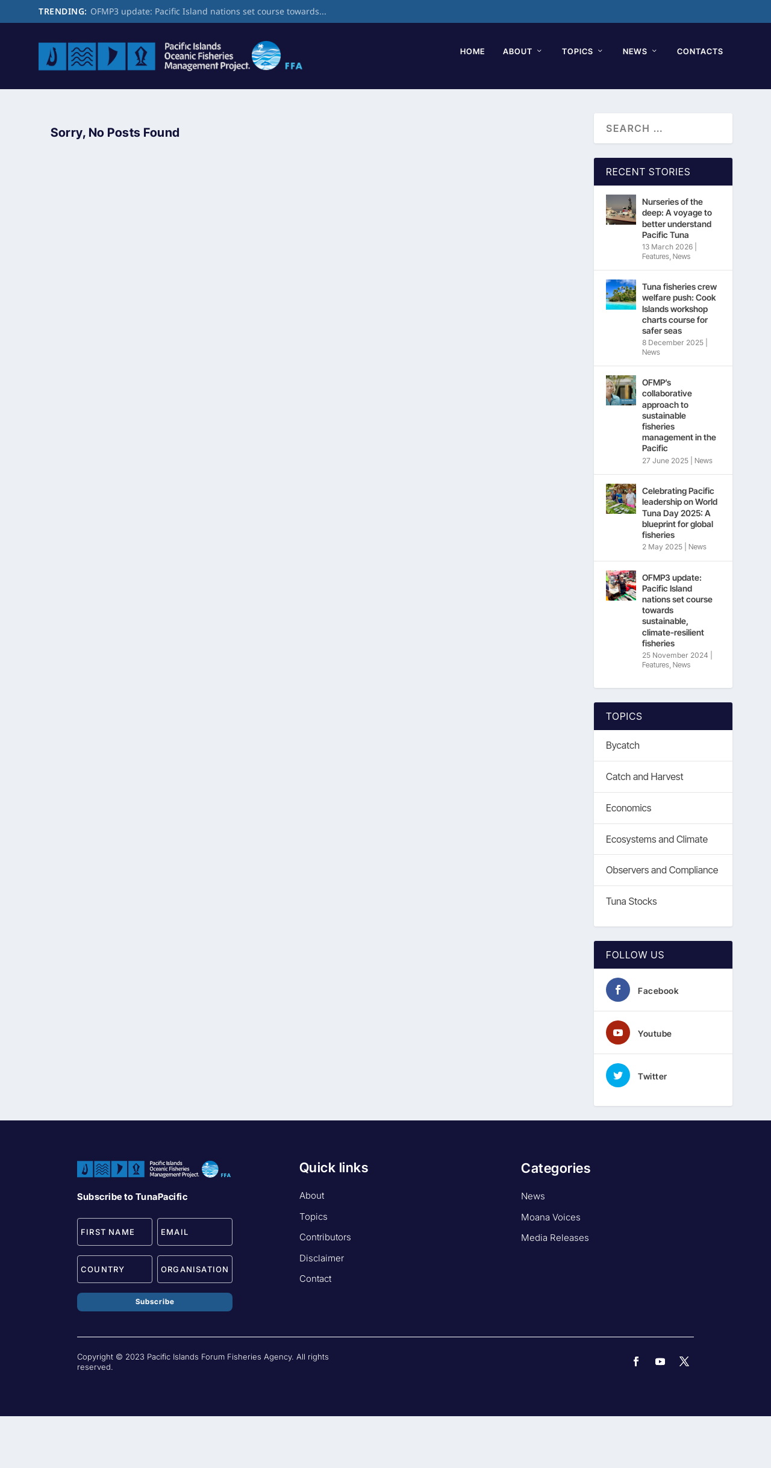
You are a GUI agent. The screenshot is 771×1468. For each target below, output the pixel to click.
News (222, 102)
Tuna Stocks (631, 953)
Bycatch (623, 797)
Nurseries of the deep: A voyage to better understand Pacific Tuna (677, 270)
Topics (165, 102)
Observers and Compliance (662, 922)
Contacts (287, 102)
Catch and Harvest (644, 828)
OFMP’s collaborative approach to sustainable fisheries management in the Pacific (679, 467)
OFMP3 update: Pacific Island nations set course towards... (208, 11)
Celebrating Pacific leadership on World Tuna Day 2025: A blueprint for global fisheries (679, 564)
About (105, 102)
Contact (315, 1330)
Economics (628, 859)
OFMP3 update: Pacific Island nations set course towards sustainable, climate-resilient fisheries (677, 661)
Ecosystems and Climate (657, 890)
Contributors (325, 1289)
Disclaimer (321, 1309)
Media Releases (555, 1289)
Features (655, 307)
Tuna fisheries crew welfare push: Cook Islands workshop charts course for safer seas (679, 360)
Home (60, 102)
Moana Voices (551, 1268)
